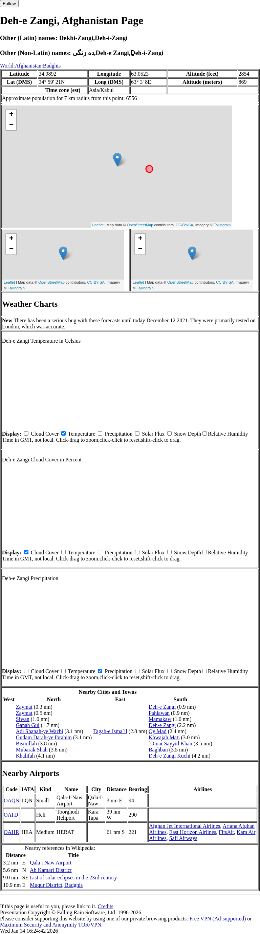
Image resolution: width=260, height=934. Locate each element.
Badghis (52, 66)
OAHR (11, 832)
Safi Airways (183, 838)
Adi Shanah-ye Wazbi (39, 731)
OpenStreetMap (140, 225)
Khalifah (25, 756)
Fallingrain (222, 225)
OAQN (11, 800)
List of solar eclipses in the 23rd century (73, 877)
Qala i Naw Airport (50, 862)
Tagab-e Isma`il (110, 731)
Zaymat (24, 707)
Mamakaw (160, 719)
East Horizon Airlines (192, 832)
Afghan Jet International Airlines (184, 826)
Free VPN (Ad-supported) (217, 918)
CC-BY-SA (184, 225)
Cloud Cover (45, 434)
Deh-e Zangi (162, 707)
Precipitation (118, 434)
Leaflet (98, 225)
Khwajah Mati (164, 737)
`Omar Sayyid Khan (170, 743)
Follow (9, 3)
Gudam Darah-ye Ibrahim (44, 737)
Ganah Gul (28, 725)
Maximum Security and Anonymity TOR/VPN (50, 925)
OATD (11, 815)
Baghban (158, 749)
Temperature (81, 434)
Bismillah (26, 743)
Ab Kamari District (51, 870)
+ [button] (11, 115)
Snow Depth (187, 434)
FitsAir (226, 832)
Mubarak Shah (32, 749)
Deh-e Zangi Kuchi (170, 756)
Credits (105, 906)
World (7, 66)
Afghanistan (28, 66)
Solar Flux (153, 434)
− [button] (11, 125)
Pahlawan (159, 713)
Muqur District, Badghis (56, 885)
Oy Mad (158, 731)
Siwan (22, 719)
